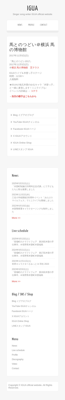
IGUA (32, 8)
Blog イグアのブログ (23, 115)
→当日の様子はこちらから (22, 96)
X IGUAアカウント (22, 136)
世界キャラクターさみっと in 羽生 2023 (30, 264)
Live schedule (18, 350)
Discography (18, 359)
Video (14, 364)
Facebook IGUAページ (24, 129)
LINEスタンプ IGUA (23, 149)
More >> (16, 218)
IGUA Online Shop (22, 142)
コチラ (34, 91)
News (20, 25)
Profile (31, 25)
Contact (43, 25)
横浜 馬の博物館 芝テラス (25, 67)
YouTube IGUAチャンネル (26, 122)
